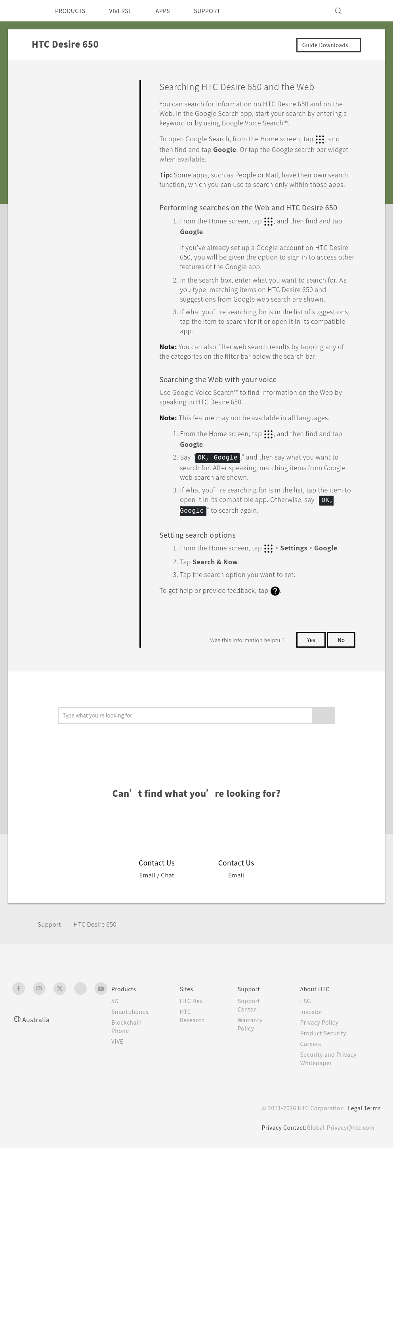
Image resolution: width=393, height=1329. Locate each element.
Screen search (83, 320)
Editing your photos (90, 218)
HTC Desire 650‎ (100, 1006)
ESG (306, 1082)
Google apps (81, 376)
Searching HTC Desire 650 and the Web (90, 348)
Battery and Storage (67, 453)
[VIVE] (370, 10)
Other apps (62, 408)
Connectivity (55, 490)
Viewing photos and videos (90, 261)
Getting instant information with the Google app (90, 293)
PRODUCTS (72, 10)
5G (115, 1082)
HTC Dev (192, 1082)
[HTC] (21, 10)
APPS (173, 10)
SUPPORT (221, 10)
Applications (56, 157)
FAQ (44, 84)
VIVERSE (127, 10)
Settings (49, 508)
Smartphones (131, 1093)
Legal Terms (363, 1189)
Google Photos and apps (77, 173)
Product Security (325, 1114)
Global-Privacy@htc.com (339, 1209)
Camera (48, 139)
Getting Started (60, 102)
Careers (311, 1125)
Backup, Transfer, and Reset (78, 471)
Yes (309, 709)
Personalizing (57, 121)
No (341, 709)
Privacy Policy (320, 1104)
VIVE (118, 1123)
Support (50, 1006)
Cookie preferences (54, 1317)
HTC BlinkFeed (66, 393)
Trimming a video (86, 238)
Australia (37, 1101)
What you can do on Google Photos (90, 194)
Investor (312, 1093)
